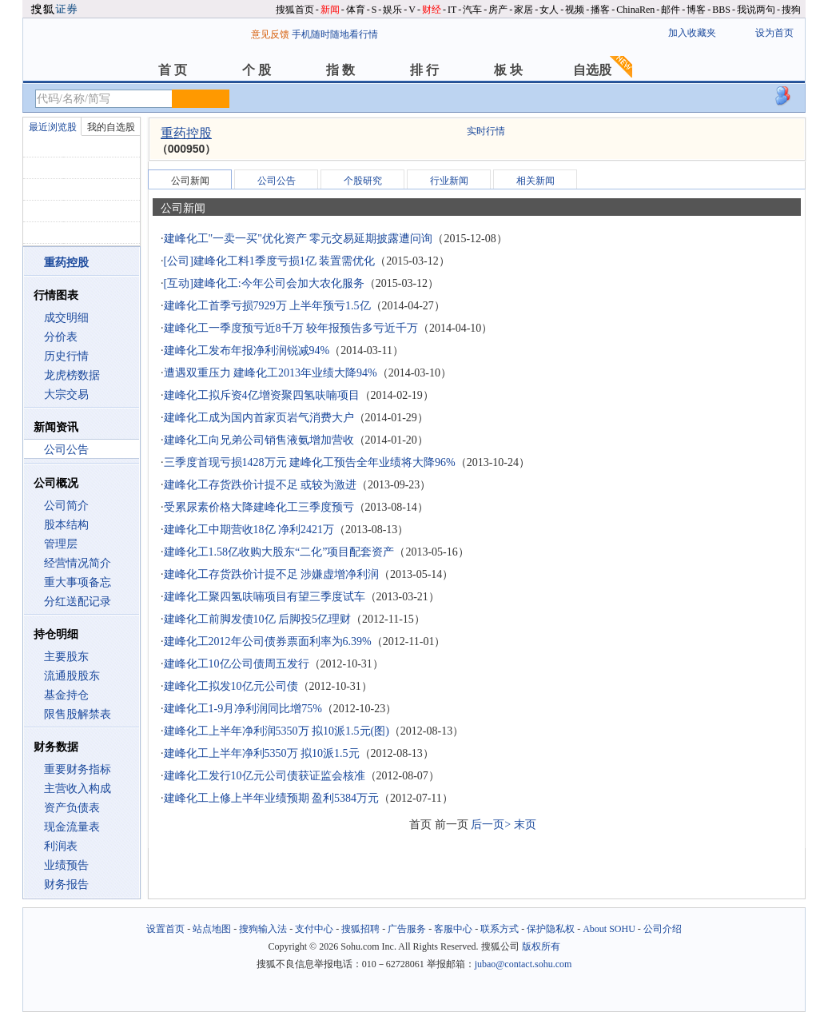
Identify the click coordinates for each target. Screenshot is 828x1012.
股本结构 (66, 525)
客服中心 (453, 928)
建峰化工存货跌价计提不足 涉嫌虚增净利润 (272, 574)
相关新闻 (535, 180)
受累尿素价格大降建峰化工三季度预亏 (259, 507)
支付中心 (314, 928)
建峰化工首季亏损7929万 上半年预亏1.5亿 (267, 306)
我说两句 (756, 9)
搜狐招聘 (360, 928)
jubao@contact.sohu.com (523, 964)
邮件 (670, 9)
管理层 (61, 544)
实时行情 (486, 131)
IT (452, 9)
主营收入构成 (77, 789)
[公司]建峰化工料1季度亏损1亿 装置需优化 (270, 261)
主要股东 (66, 657)
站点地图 (212, 928)
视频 (574, 9)
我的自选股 (111, 127)
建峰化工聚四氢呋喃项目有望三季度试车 (264, 597)
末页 (525, 825)
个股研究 (363, 180)
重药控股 (186, 133)
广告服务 (407, 928)
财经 (431, 9)
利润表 (61, 846)
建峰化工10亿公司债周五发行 (236, 664)
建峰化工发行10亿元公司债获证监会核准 (264, 776)
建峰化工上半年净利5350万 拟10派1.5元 (262, 753)
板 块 (508, 70)
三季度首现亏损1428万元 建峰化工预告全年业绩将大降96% (310, 462)
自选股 (592, 70)
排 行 (424, 70)
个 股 (256, 70)
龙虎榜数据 (72, 375)
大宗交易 (66, 394)
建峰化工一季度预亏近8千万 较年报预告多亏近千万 (291, 328)
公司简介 (66, 506)
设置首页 (165, 928)
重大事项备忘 (77, 582)
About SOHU (609, 928)
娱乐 (392, 9)
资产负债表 (72, 808)
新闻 (330, 9)
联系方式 (499, 928)
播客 (600, 9)
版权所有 (541, 946)
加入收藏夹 (692, 32)
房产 (498, 9)
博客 (696, 9)
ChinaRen (635, 9)
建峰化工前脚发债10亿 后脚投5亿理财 (258, 619)
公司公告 (66, 450)
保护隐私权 (551, 928)
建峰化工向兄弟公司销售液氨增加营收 (259, 440)
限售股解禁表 (77, 714)
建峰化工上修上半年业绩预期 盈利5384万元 (272, 798)
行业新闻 (449, 180)
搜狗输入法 (263, 928)
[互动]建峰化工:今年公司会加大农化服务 (264, 283)
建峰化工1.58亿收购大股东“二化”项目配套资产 (279, 552)
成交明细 (66, 318)
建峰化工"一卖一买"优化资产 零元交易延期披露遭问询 (298, 239)
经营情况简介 (77, 563)
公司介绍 (662, 928)
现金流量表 (72, 827)
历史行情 (66, 356)
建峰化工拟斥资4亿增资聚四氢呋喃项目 (262, 395)
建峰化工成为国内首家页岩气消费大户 (259, 418)
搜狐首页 (295, 9)
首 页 (172, 70)
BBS (721, 9)
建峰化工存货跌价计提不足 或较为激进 (260, 485)
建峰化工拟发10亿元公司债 (231, 686)
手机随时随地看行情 (335, 34)
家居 (523, 9)
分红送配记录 (77, 602)
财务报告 (66, 884)
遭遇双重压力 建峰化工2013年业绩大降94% (270, 373)
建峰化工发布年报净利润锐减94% (247, 351)
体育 (355, 9)
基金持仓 (66, 695)
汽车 (472, 9)
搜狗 (791, 9)
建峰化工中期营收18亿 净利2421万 (249, 530)
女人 (549, 9)
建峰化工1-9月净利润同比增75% (243, 709)
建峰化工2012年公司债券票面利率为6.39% (268, 641)
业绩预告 (66, 865)
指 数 (340, 70)
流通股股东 (72, 676)
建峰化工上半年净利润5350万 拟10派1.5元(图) (276, 731)
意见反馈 (270, 34)
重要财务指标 (77, 769)
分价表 (61, 337)
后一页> (491, 825)
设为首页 (774, 32)
